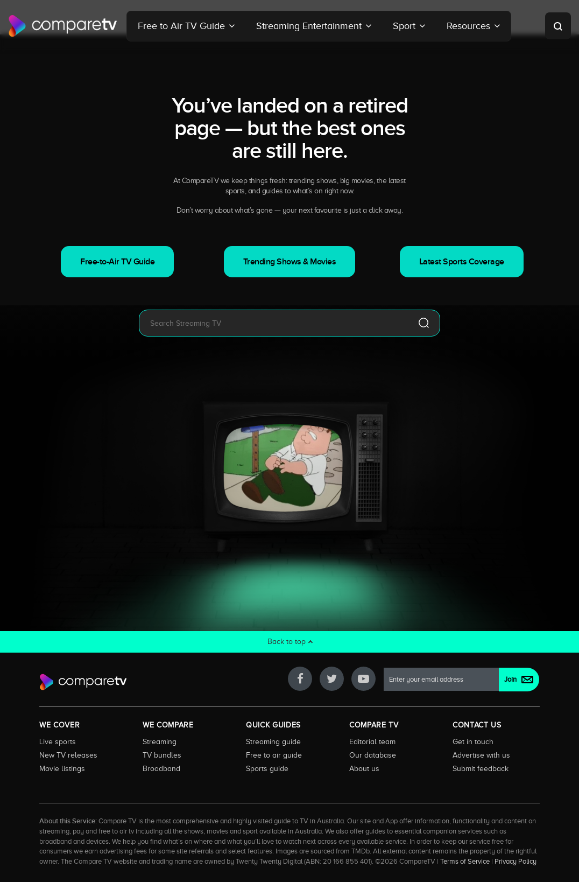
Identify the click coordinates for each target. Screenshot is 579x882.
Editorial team (372, 741)
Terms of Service (465, 861)
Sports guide (267, 768)
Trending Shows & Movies (289, 261)
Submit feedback (481, 768)
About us (364, 768)
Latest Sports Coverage (461, 261)
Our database (372, 755)
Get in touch (473, 741)
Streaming (159, 741)
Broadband (161, 768)
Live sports (57, 741)
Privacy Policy (515, 861)
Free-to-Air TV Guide (117, 261)
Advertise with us (481, 755)
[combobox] (273, 323)
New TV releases (68, 755)
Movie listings (62, 768)
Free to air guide (274, 755)
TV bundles (162, 755)
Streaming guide (273, 741)
